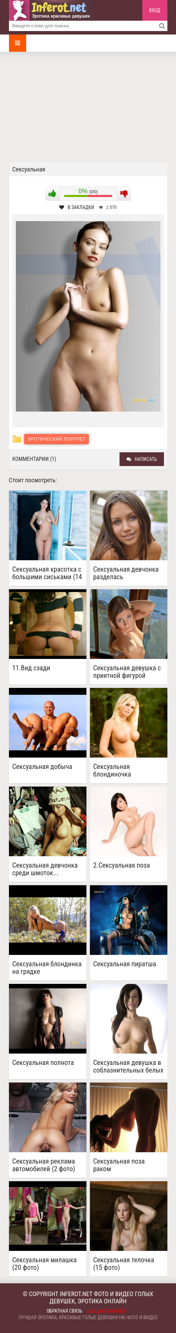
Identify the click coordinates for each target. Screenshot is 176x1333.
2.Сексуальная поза (121, 865)
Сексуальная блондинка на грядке (47, 967)
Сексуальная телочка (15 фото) (123, 1263)
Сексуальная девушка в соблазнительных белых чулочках (128, 1066)
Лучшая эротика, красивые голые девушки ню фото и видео (88, 1317)
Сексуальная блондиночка (112, 770)
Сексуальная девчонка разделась (126, 573)
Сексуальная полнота (43, 1063)
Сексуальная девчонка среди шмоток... (45, 869)
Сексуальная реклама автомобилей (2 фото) (43, 1165)
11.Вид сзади (31, 668)
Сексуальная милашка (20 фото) (44, 1263)
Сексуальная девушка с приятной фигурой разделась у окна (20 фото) (127, 671)
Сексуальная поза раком (119, 1165)
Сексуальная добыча (42, 767)
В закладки (76, 207)
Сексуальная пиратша (124, 964)
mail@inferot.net (106, 1311)
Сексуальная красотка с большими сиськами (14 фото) (47, 573)
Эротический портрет (56, 439)
